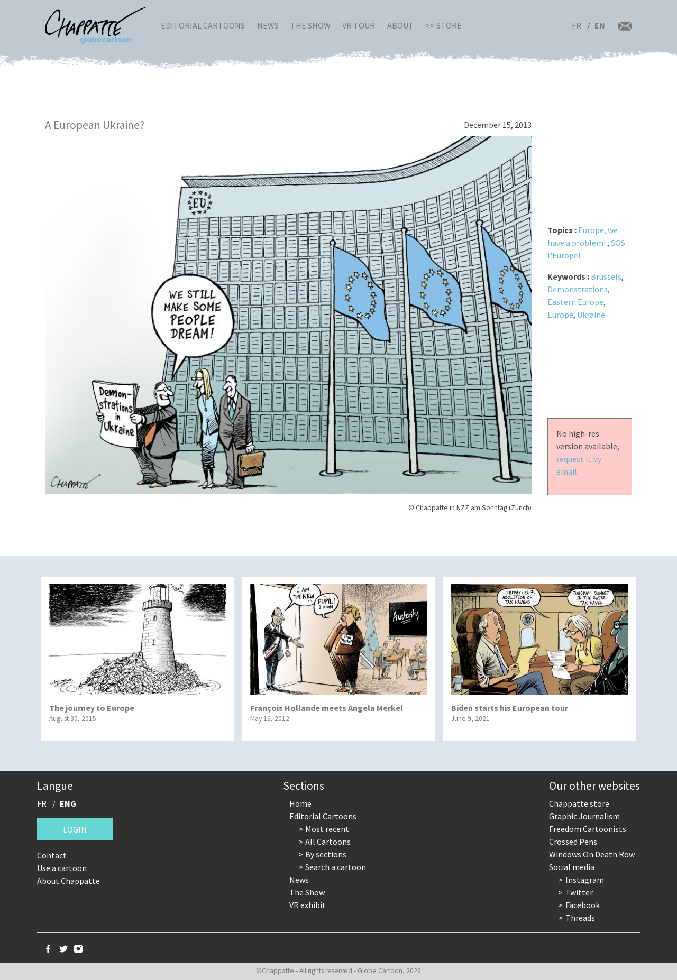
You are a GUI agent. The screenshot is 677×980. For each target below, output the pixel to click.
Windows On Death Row (592, 854)
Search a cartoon (335, 867)
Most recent (327, 829)
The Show (310, 25)
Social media (571, 867)
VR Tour (358, 25)
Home (300, 803)
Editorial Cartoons (203, 25)
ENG (68, 803)
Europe (560, 314)
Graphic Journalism (584, 816)
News (268, 25)
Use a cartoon (62, 868)
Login (75, 829)
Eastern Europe (575, 302)
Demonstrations (577, 289)
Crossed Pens (573, 841)
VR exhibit (307, 905)
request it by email (578, 465)
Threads (580, 917)
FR (576, 25)
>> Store (443, 25)
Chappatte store (579, 803)
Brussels (606, 276)
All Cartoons (328, 841)
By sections (325, 854)
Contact (52, 855)
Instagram (584, 879)
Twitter (579, 892)
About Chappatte (68, 880)
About (400, 25)
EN (599, 25)
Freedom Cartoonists (587, 829)
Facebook (582, 905)
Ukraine (591, 314)
